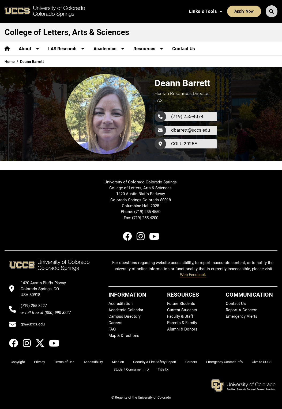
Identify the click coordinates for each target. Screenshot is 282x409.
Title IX (163, 369)
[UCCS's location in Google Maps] (46, 289)
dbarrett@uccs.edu (190, 130)
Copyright (18, 362)
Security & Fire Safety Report (154, 362)
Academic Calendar (125, 310)
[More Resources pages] (148, 49)
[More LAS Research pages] (66, 49)
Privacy (39, 362)
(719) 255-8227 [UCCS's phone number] (34, 305)
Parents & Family (182, 322)
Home (10, 62)
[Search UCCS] (271, 11)
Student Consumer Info (131, 369)
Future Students (181, 303)
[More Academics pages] (109, 49)
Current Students (182, 310)
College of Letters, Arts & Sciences (67, 32)
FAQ (112, 329)
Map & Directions (123, 335)
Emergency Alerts (241, 316)
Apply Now (244, 11)
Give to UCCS (262, 362)
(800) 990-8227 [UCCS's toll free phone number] (57, 312)
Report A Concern (241, 310)
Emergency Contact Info (224, 362)
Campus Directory (124, 316)
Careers (115, 322)
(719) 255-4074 (187, 116)
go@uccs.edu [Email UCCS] (33, 324)
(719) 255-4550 (147, 211)
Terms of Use (64, 362)
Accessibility (93, 362)
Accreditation (120, 303)
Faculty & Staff (180, 316)
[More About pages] (29, 49)
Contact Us (183, 48)
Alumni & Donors (182, 329)
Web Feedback (193, 274)
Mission (118, 362)
